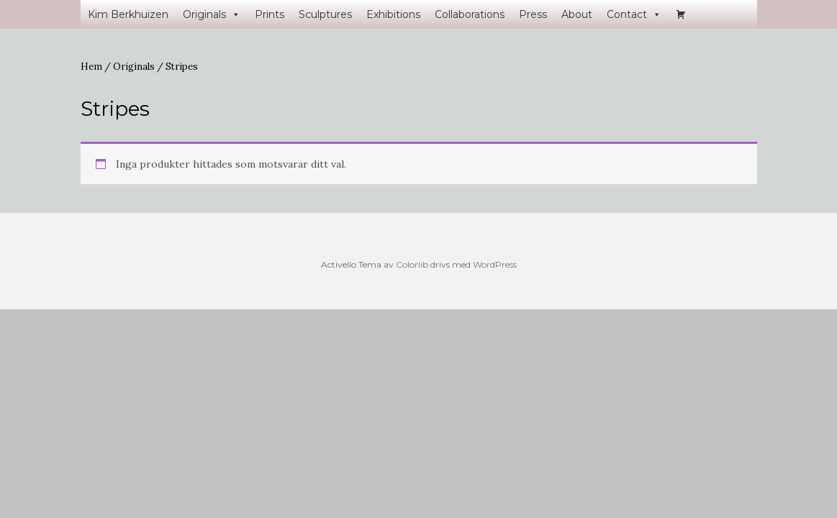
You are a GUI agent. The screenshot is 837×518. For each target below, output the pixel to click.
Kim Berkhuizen (128, 14)
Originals (211, 14)
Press (533, 14)
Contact (634, 14)
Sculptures (325, 14)
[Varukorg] (681, 14)
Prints (269, 14)
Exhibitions (393, 14)
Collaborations (470, 14)
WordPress (495, 264)
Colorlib (412, 264)
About (576, 14)
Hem (91, 66)
